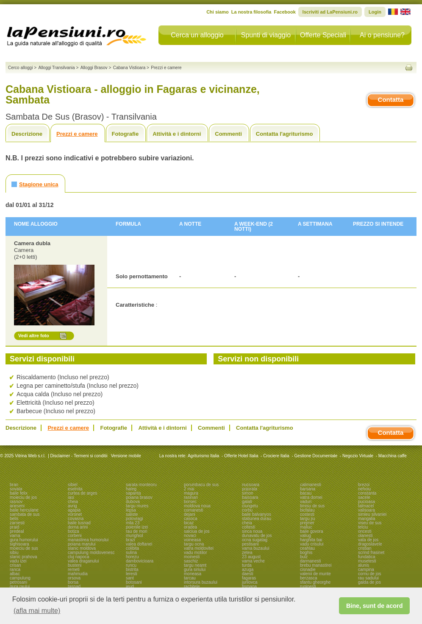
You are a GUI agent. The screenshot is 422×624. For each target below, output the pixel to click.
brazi (130, 539)
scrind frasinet (371, 552)
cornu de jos (369, 573)
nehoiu (364, 489)
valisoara (366, 510)
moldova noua (197, 506)
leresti (131, 573)
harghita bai (311, 539)
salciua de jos (197, 531)
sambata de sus (25, 514)
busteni (74, 565)
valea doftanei (139, 544)
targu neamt (195, 565)
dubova (133, 501)
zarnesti (17, 522)
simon (247, 493)
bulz (304, 556)
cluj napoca (78, 556)
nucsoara (250, 484)
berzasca (308, 578)
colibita (132, 548)
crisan (15, 565)
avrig (72, 506)
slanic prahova (23, 556)
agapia (74, 510)
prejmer (307, 522)
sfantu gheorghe (315, 582)
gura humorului (24, 539)
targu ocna (194, 544)
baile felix (19, 493)
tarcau (190, 578)
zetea (247, 552)
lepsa (131, 510)
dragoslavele (370, 544)
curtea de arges (82, 493)
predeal (17, 531)
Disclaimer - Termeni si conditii (79, 455)
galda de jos (369, 582)
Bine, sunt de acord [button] (374, 605)
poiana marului (82, 544)
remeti (74, 569)
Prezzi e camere (77, 134)
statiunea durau (256, 518)
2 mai (189, 489)
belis (14, 518)
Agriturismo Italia (203, 455)
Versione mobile (125, 455)
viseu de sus (370, 522)
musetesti (367, 561)
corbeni (75, 535)
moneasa (192, 573)
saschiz (191, 561)
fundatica (366, 556)
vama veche (253, 561)
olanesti (365, 535)
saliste (132, 514)
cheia (73, 501)
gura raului (20, 586)
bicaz (189, 522)
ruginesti (308, 586)
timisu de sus (312, 506)
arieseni (17, 506)
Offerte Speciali (323, 35)
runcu (131, 565)
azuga (247, 569)
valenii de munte (315, 573)
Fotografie (125, 134)
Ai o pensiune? (382, 35)
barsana (307, 489)
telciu (363, 527)
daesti (247, 573)
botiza (73, 531)
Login (375, 11)
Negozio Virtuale (357, 455)
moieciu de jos (23, 497)
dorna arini (78, 527)
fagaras (249, 578)
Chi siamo (217, 11)
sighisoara (19, 544)
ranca (15, 569)
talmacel (366, 506)
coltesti (248, 527)
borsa (73, 582)
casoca (190, 518)
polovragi (134, 518)
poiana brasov (139, 497)
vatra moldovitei (199, 548)
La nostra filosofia (251, 11)
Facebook (284, 11)
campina (366, 569)
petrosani (18, 582)
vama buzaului (255, 548)
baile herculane (24, 510)
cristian (365, 548)
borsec (190, 501)
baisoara (250, 497)
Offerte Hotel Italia (241, 455)
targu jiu (307, 518)
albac (15, 573)
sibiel (73, 484)
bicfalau (307, 510)
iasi (71, 497)
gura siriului (194, 569)
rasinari (191, 497)
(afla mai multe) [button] (37, 610)
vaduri (305, 501)
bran (14, 484)
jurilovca (250, 582)
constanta (367, 493)
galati (247, 501)
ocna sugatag (254, 539)
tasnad (74, 586)
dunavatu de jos (257, 535)
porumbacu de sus (201, 484)
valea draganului (83, 561)
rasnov (16, 501)
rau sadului (368, 578)
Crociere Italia (276, 455)
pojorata (249, 489)
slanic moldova (82, 548)
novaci (190, 535)
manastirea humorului (88, 539)
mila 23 (132, 522)
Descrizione (26, 134)
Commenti (228, 134)
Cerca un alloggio (197, 35)
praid (14, 527)
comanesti (193, 510)
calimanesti (310, 484)
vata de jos (368, 539)
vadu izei (18, 561)
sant (130, 578)
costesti (307, 514)
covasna (75, 518)
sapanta (133, 493)
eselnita (75, 489)
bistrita (132, 569)
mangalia (366, 518)
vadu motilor (195, 552)
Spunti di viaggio (266, 35)
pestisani (250, 544)
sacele (364, 497)
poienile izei (137, 527)
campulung (20, 578)
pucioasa (366, 501)
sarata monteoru (141, 484)
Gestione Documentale (316, 455)
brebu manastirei (315, 565)
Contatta (391, 99)
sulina (131, 552)
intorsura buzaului (200, 582)
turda (247, 565)
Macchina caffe (392, 455)
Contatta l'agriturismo (284, 134)
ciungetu (250, 506)
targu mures (137, 506)
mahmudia (78, 573)
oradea (190, 527)
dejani (189, 514)
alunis (363, 565)
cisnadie (308, 569)
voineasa (192, 539)
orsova (74, 578)
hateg (131, 489)
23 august (251, 556)
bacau (305, 493)
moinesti (192, 556)
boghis (306, 552)
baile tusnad (79, 522)
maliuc (306, 527)
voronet (75, 514)
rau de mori (136, 531)
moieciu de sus (24, 548)
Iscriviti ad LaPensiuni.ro (330, 11)
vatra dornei (311, 497)
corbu (247, 510)
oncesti (365, 531)
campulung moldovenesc (91, 552)
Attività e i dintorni (177, 134)
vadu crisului (312, 544)
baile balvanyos (256, 514)
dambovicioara (139, 561)
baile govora (311, 531)
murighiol (134, 535)
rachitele (192, 586)
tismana (249, 586)
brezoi (363, 484)
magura (191, 493)
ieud (130, 586)
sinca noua (252, 531)
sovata (16, 489)
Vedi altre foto (33, 335)
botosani (134, 582)
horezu (132, 556)
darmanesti (310, 561)
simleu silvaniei (372, 514)
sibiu (14, 552)
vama (15, 535)
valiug (305, 535)
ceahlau (307, 548)
